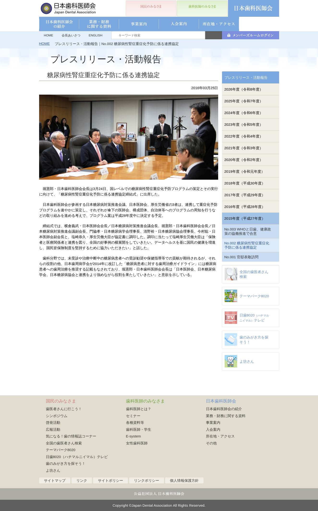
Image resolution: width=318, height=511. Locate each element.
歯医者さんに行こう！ (64, 409)
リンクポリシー (146, 480)
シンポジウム (56, 416)
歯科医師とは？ (138, 409)
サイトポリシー (110, 480)
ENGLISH (95, 35)
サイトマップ (55, 480)
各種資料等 (135, 422)
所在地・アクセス (220, 436)
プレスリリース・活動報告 (246, 77)
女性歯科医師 (137, 443)
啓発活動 (53, 422)
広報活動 (53, 429)
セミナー (133, 416)
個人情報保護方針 (184, 480)
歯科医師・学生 (138, 429)
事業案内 (213, 422)
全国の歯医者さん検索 (64, 443)
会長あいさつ (71, 35)
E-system (133, 436)
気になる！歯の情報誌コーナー (71, 436)
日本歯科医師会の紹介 (224, 409)
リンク (81, 480)
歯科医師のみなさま (145, 401)
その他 (211, 443)
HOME (48, 35)
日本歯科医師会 (221, 401)
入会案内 (213, 429)
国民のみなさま (61, 401)
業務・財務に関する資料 (226, 416)
